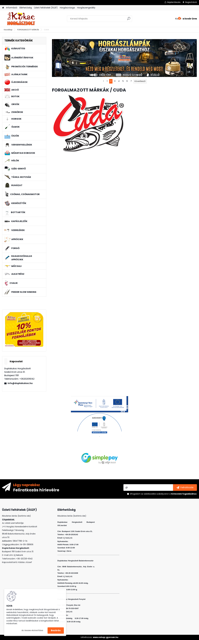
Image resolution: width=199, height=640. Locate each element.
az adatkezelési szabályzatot (155, 493)
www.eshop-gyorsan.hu (105, 637)
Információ (11, 7)
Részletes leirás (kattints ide (16, 515)
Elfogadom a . (163, 493)
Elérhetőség (25, 7)
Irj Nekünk (18, 555)
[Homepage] (3, 7)
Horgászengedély (86, 7)
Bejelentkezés (173, 2)
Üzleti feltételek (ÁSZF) (46, 7)
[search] (128, 19)
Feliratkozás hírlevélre (36, 489)
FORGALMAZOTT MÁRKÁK (28, 29)
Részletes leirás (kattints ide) (71, 515)
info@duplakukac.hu (20, 383)
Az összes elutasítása (32, 630)
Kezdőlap (8, 29)
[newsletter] (185, 487)
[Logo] (21, 19)
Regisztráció (191, 2)
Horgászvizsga (67, 7)
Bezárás (56, 630)
